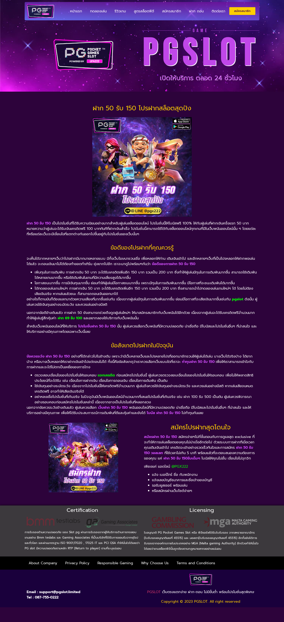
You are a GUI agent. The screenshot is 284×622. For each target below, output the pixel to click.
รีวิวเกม (120, 11)
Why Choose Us (155, 563)
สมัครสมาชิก (171, 11)
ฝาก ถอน (196, 11)
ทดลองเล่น (98, 11)
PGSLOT (154, 592)
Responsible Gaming (115, 563)
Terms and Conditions (196, 563)
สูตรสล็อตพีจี (144, 11)
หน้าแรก (76, 11)
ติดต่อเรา (218, 11)
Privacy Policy (77, 563)
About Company (43, 563)
